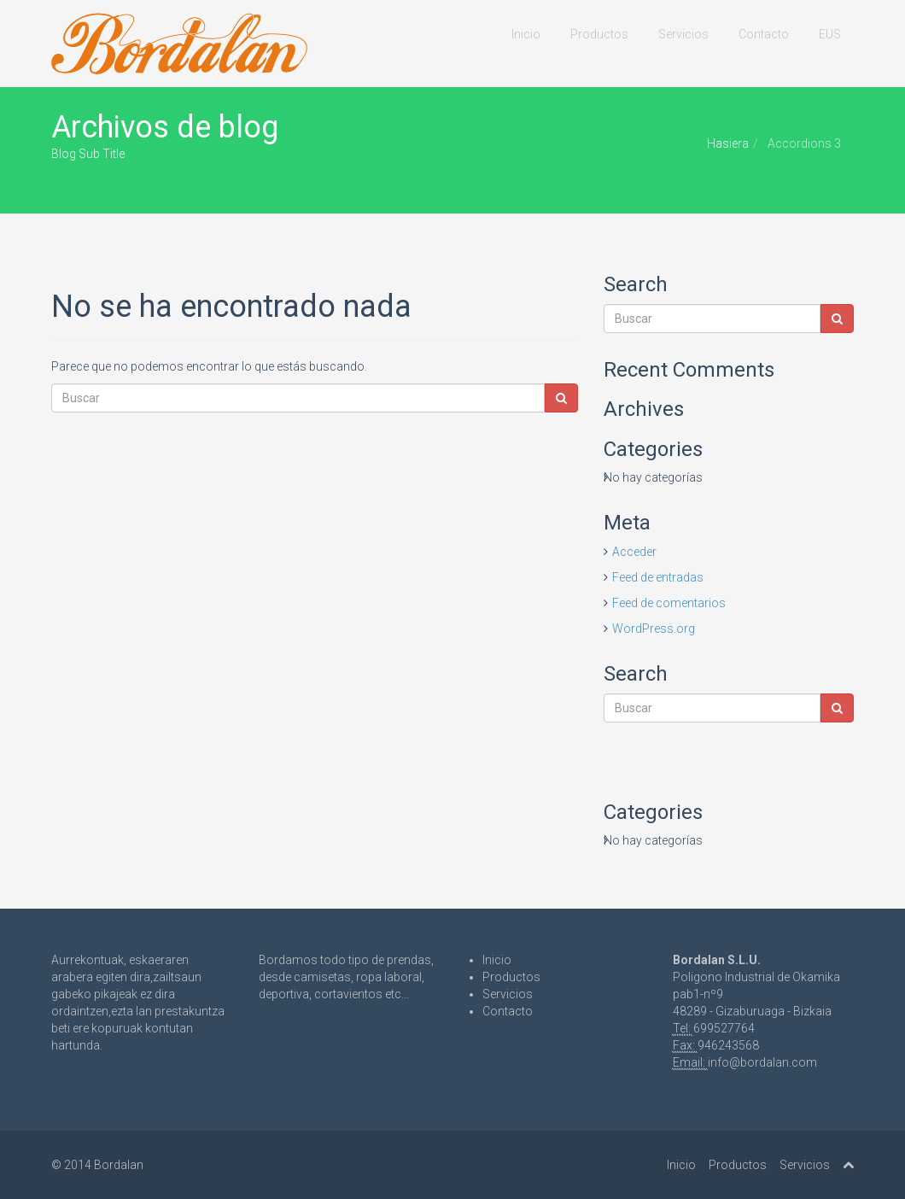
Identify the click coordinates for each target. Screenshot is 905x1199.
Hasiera (728, 143)
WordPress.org (653, 628)
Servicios (683, 34)
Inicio (525, 34)
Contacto (764, 34)
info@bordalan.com (762, 1062)
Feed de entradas (658, 577)
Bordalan (118, 1165)
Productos (599, 34)
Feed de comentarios (669, 603)
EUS (830, 34)
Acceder (634, 552)
